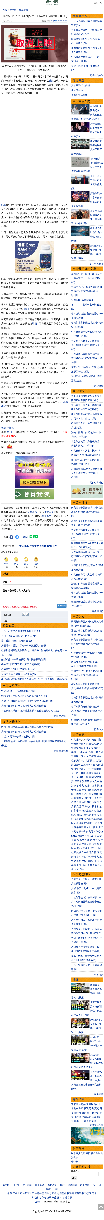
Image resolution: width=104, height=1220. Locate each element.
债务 (96, 798)
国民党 (96, 764)
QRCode (25, 537)
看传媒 (63, 1193)
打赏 (53, 21)
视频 (75, 979)
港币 (81, 806)
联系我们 (72, 1185)
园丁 (89, 1112)
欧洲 (65, 1197)
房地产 (87, 806)
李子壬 (79, 1121)
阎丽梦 (97, 769)
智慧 (99, 861)
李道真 (74, 1108)
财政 (99, 806)
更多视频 (98, 1094)
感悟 (73, 865)
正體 (95, 3)
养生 (81, 869)
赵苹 (99, 1112)
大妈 (86, 815)
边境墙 (79, 777)
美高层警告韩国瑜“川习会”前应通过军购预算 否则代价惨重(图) (87, 511)
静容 (78, 1117)
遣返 (78, 844)
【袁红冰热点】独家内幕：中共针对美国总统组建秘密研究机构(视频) (86, 901)
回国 (89, 844)
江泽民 (85, 781)
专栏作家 (78, 1099)
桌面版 (6, 1185)
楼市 (94, 806)
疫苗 (93, 756)
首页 (5, 10)
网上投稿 (84, 1185)
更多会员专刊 (96, 75)
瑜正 (99, 1117)
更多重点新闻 (96, 264)
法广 (86, 794)
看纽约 (55, 1193)
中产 (78, 810)
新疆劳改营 (83, 835)
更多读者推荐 (61, 752)
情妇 (99, 785)
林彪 (84, 856)
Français (48, 1201)
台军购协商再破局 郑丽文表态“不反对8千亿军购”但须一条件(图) (86, 358)
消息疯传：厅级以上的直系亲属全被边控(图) (24, 697)
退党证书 (79, 1193)
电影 (3, 205)
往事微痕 (76, 760)
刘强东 (79, 815)
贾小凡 (97, 1104)
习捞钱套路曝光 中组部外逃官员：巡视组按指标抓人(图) (30, 712)
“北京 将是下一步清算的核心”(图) (18, 692)
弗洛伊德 (78, 769)
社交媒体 (93, 794)
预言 (84, 865)
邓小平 (77, 856)
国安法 (82, 756)
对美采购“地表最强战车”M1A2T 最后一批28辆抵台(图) (86, 304)
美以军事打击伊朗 (80, 85)
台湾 (91, 810)
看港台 (13, 10)
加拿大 (79, 798)
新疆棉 (74, 756)
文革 (76, 869)
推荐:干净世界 (14, 1193)
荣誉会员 (32, 512)
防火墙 (74, 823)
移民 (89, 840)
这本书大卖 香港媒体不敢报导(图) (18, 675)
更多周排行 (97, 611)
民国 (98, 848)
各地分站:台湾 (39, 1197)
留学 (100, 840)
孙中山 (85, 852)
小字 (65, 21)
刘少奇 (90, 856)
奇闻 (89, 865)
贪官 (94, 785)
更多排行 (98, 974)
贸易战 (74, 748)
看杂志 (48, 1193)
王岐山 (82, 773)
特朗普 (74, 743)
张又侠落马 (77, 90)
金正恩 (74, 773)
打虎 (89, 790)
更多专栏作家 (96, 1125)
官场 (94, 790)
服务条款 (39, 1185)
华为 (73, 790)
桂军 (73, 852)
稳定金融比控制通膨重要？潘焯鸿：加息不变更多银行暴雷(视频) (34, 680)
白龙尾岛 (91, 831)
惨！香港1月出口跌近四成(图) (16, 642)
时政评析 (85, 1153)
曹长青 (87, 1121)
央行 (91, 798)
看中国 (10, 432)
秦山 (73, 1117)
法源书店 (39, 1193)
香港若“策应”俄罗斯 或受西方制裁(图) (20, 666)
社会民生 (95, 1153)
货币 (89, 802)
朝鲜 (73, 798)
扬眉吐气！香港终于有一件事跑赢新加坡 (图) (24, 647)
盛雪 (94, 1112)
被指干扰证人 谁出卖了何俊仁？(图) (19, 637)
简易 (91, 1104)
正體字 (38, 1201)
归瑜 (81, 1108)
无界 (94, 1193)
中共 (91, 769)
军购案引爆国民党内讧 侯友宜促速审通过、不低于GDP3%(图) (86, 278)
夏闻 (96, 1108)
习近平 (26, 308)
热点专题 (78, 80)
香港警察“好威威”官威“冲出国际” (18, 671)
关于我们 (27, 1185)
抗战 (78, 852)
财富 (73, 810)
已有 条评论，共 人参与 (16, 590)
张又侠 (89, 748)
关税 (73, 777)
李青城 (85, 1117)
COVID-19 (96, 743)
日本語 (66, 1201)
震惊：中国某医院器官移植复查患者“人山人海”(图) (27, 702)
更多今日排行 (96, 482)
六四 (96, 748)
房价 (91, 815)
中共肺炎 (76, 739)
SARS (74, 835)
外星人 (96, 865)
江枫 (73, 1121)
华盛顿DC (57, 1197)
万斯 (86, 777)
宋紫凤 (74, 1104)
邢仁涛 (92, 1117)
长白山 (82, 831)
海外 (79, 848)
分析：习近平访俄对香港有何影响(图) (20, 632)
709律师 (88, 823)
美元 (76, 802)
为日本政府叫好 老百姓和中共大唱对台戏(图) (24, 707)
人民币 (95, 802)
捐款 (62, 1185)
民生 (74, 848)
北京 (73, 815)
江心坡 (99, 831)
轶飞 (86, 1108)
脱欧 (86, 798)
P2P (86, 819)
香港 (51, 80)
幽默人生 (92, 861)
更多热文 (98, 729)
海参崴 (85, 810)
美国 (91, 777)
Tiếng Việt (57, 1201)
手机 (78, 865)
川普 (98, 739)
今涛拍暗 (83, 1104)
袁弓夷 (99, 760)
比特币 (82, 802)
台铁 (91, 752)
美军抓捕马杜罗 (79, 95)
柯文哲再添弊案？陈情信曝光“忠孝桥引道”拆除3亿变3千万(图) (87, 345)
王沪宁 (78, 781)
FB (100, 794)
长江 (88, 756)
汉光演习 (88, 764)
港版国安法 (77, 764)
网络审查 (78, 827)
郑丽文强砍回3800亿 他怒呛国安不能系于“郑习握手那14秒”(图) (86, 675)
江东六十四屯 (91, 827)
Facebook (96, 1185)
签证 (84, 844)
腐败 (78, 790)
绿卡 (99, 844)
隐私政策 (52, 1185)
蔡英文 (97, 810)
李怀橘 (74, 1161)
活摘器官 (83, 752)
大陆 (81, 819)
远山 (91, 1108)
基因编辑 (98, 819)
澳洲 (93, 848)
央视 (79, 840)
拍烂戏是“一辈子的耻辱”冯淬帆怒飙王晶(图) (23, 661)
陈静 (76, 1112)
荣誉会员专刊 (81, 16)
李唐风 (82, 1112)
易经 (84, 861)
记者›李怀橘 (7, 427)
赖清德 (89, 773)
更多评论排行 (61, 717)
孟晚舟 (97, 773)
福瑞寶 (70, 1193)
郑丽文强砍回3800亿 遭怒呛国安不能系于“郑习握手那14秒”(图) (86, 291)
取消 (34, 323)
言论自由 (94, 835)
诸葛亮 (77, 861)
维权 (81, 823)
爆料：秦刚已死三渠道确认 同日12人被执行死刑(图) (27, 728)
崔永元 (93, 781)
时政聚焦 (23, 10)
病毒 (88, 743)
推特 (48, 1189)
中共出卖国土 (88, 760)
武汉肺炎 (90, 739)
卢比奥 (82, 743)
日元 (76, 806)
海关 (73, 844)
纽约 (49, 1197)
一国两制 (78, 794)
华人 (84, 840)
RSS (56, 1189)
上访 (95, 823)
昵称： (7, 582)
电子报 (16, 1185)
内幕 (76, 785)
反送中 (87, 785)
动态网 (87, 1193)
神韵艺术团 (28, 1193)
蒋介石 (93, 852)
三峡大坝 (98, 752)
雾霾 (90, 819)
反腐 (84, 790)
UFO (86, 769)
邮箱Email (75, 1171)
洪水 (99, 756)
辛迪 (93, 1121)
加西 (70, 1197)
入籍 (94, 844)
